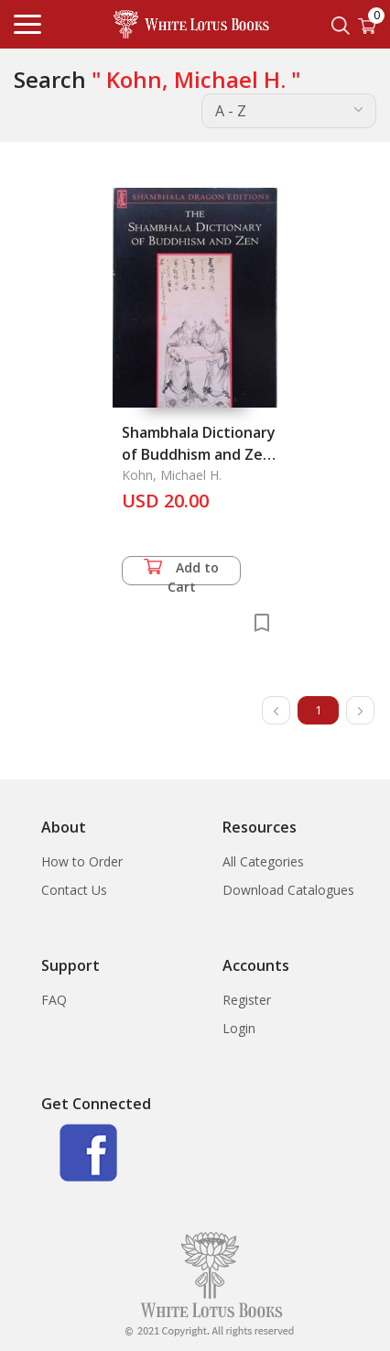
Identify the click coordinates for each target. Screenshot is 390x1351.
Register (246, 999)
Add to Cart (181, 572)
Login (238, 1028)
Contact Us (74, 890)
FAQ (54, 999)
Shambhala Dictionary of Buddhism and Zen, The (199, 454)
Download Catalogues (288, 890)
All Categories (263, 861)
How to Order (82, 861)
